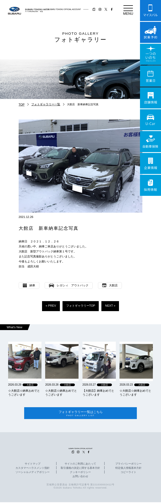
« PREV (51, 305)
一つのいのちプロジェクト (150, 54)
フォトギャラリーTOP (80, 305)
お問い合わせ (80, 477)
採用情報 (150, 185)
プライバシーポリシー (128, 464)
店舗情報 (150, 97)
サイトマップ (32, 464)
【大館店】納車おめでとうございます (98, 392)
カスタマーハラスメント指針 (32, 468)
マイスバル (150, 10)
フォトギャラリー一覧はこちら (80, 413)
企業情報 (150, 163)
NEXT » (110, 305)
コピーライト (128, 472)
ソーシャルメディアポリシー (32, 472)
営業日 (150, 76)
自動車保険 (150, 141)
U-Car (150, 119)
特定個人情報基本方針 (128, 468)
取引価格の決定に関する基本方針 (80, 468)
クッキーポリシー (80, 472)
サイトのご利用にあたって (80, 464)
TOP (22, 104)
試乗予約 (150, 32)
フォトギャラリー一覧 (45, 104)
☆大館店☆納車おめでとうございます (24, 392)
